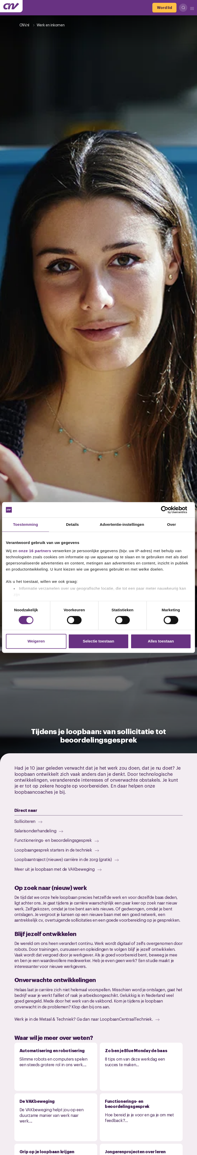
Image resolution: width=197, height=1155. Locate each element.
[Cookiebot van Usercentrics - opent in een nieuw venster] (168, 510)
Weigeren (36, 641)
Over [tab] (171, 524)
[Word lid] (164, 8)
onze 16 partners (34, 551)
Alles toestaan (161, 641)
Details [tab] (72, 524)
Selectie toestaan (98, 641)
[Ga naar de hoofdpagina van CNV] (11, 6)
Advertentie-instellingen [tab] (122, 524)
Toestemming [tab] (25, 524)
